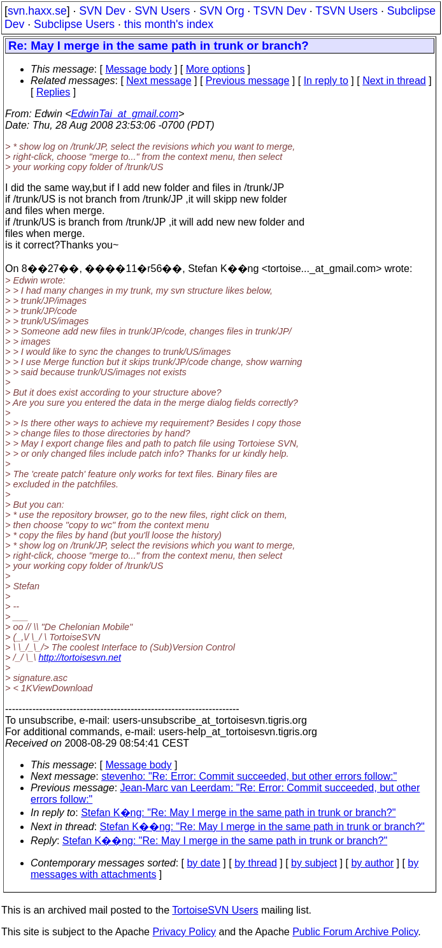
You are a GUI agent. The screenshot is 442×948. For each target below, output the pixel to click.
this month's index (168, 24)
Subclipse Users (74, 24)
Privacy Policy (184, 931)
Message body (138, 69)
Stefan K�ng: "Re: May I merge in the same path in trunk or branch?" (238, 812)
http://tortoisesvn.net (79, 657)
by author (372, 863)
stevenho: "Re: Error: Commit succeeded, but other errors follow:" (249, 776)
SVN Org (221, 10)
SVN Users (162, 10)
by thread (255, 863)
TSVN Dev (279, 10)
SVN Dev (102, 10)
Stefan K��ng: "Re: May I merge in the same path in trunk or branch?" (262, 826)
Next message (158, 80)
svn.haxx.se (37, 10)
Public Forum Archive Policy (355, 931)
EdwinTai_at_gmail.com (124, 113)
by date (203, 863)
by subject (314, 863)
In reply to (326, 80)
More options (215, 69)
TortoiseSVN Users (215, 910)
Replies (53, 92)
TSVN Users (346, 10)
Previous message (248, 80)
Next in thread (394, 80)
